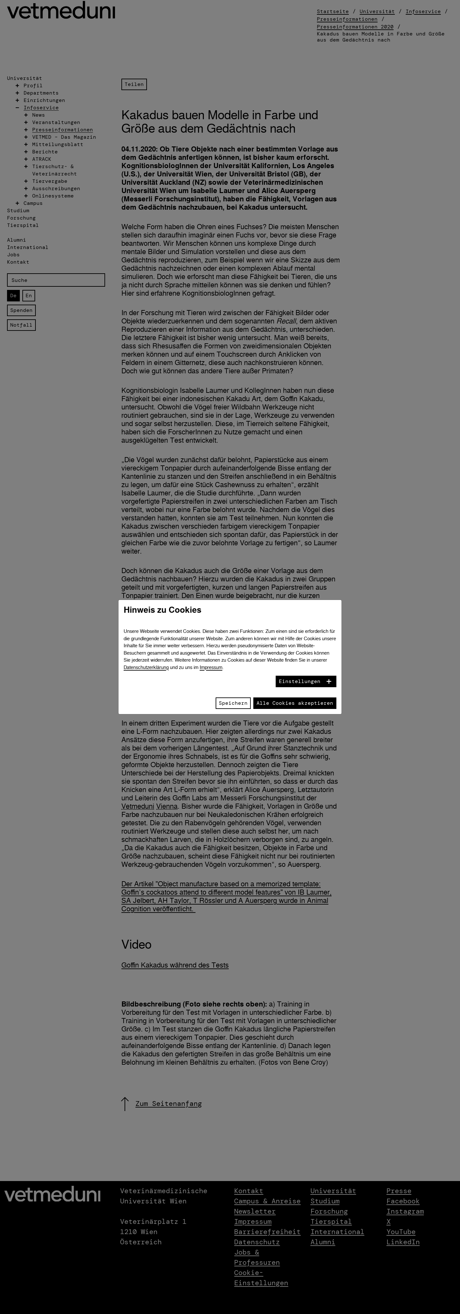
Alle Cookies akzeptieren (295, 703)
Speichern (233, 703)
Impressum (211, 667)
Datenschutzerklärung (146, 667)
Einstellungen (299, 681)
